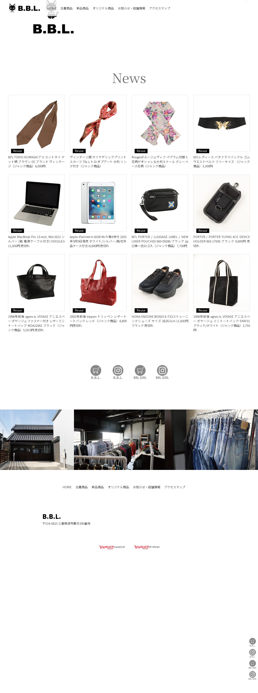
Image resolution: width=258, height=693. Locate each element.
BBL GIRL (253, 675)
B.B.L (24, 8)
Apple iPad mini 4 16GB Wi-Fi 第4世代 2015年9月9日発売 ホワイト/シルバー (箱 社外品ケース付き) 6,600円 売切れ (98, 358)
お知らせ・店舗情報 (131, 8)
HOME (51, 8)
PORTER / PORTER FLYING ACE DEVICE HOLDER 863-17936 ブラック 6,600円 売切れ (221, 358)
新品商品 (83, 8)
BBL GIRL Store (253, 664)
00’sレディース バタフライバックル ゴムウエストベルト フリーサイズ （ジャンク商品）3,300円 (221, 279)
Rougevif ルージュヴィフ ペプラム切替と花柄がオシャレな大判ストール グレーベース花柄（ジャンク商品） (160, 279)
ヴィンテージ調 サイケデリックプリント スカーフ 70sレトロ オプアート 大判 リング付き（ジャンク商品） (98, 279)
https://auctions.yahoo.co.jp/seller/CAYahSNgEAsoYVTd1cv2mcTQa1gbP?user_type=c (129, 167)
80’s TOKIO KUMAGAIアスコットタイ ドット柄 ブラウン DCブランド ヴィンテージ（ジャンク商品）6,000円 (36, 279)
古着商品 (66, 8)
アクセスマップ (159, 8)
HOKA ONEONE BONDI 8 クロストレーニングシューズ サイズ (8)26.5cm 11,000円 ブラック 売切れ (160, 438)
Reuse (17, 268)
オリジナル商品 (103, 8)
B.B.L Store (253, 642)
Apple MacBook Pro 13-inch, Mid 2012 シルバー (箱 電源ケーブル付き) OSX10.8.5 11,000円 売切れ (36, 358)
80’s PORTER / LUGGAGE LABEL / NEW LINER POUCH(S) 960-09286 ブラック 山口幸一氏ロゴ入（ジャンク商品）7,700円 (160, 358)
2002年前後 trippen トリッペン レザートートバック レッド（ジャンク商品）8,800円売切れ (98, 438)
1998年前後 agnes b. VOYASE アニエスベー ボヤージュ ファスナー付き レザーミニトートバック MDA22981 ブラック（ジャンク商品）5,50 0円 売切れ (36, 441)
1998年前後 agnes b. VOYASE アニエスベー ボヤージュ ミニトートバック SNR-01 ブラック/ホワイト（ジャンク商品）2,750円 (221, 441)
